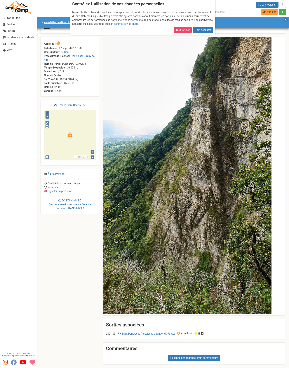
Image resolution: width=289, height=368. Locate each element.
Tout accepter (203, 29)
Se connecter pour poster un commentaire (194, 357)
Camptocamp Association (14, 356)
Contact (10, 353)
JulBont (65, 52)
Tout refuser (182, 29)
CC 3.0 (70, 204)
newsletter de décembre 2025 (61, 22)
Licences (26, 353)
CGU (18, 353)
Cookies (30, 356)
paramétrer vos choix (126, 23)
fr (283, 4)
